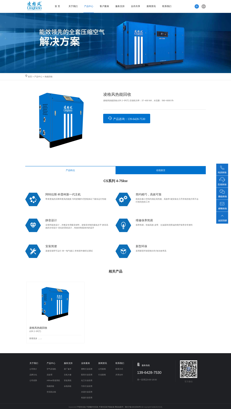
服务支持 (120, 6)
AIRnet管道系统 (53, 380)
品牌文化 (33, 375)
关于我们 (73, 6)
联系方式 (119, 369)
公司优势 (33, 380)
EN (203, 6)
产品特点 (70, 170)
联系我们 (166, 6)
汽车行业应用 (86, 386)
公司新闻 (102, 369)
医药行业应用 (86, 375)
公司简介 (33, 369)
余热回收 (67, 386)
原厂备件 (67, 369)
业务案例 (85, 363)
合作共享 (135, 6)
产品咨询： (126, 118)
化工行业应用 (86, 380)
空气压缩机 (51, 369)
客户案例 (104, 6)
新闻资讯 (151, 6)
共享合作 (119, 375)
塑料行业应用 (86, 369)
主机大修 (67, 375)
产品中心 (88, 6)
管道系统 (67, 380)
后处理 (49, 375)
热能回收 (50, 386)
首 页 (57, 6)
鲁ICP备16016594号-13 (134, 407)
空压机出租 (51, 392)
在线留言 (160, 170)
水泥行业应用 (86, 392)
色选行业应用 (86, 398)
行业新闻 (102, 375)
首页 (30, 76)
